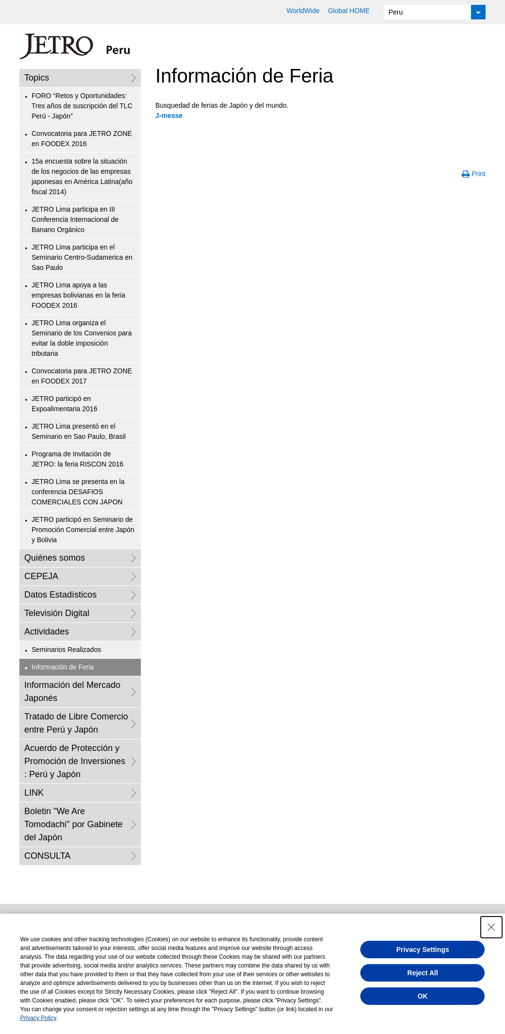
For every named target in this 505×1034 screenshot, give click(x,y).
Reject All (422, 973)
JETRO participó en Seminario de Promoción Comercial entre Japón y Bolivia (83, 530)
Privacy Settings (422, 949)
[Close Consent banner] (491, 927)
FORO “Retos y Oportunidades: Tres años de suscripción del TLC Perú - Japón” (82, 106)
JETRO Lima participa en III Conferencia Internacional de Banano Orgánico (75, 219)
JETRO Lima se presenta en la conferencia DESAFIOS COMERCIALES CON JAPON (78, 492)
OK (423, 996)
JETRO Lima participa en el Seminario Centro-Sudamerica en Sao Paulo (82, 257)
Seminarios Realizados (66, 649)
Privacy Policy (38, 1018)
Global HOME (349, 11)
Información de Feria (63, 667)
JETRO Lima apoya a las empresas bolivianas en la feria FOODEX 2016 (78, 295)
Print (478, 174)
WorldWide (303, 11)
